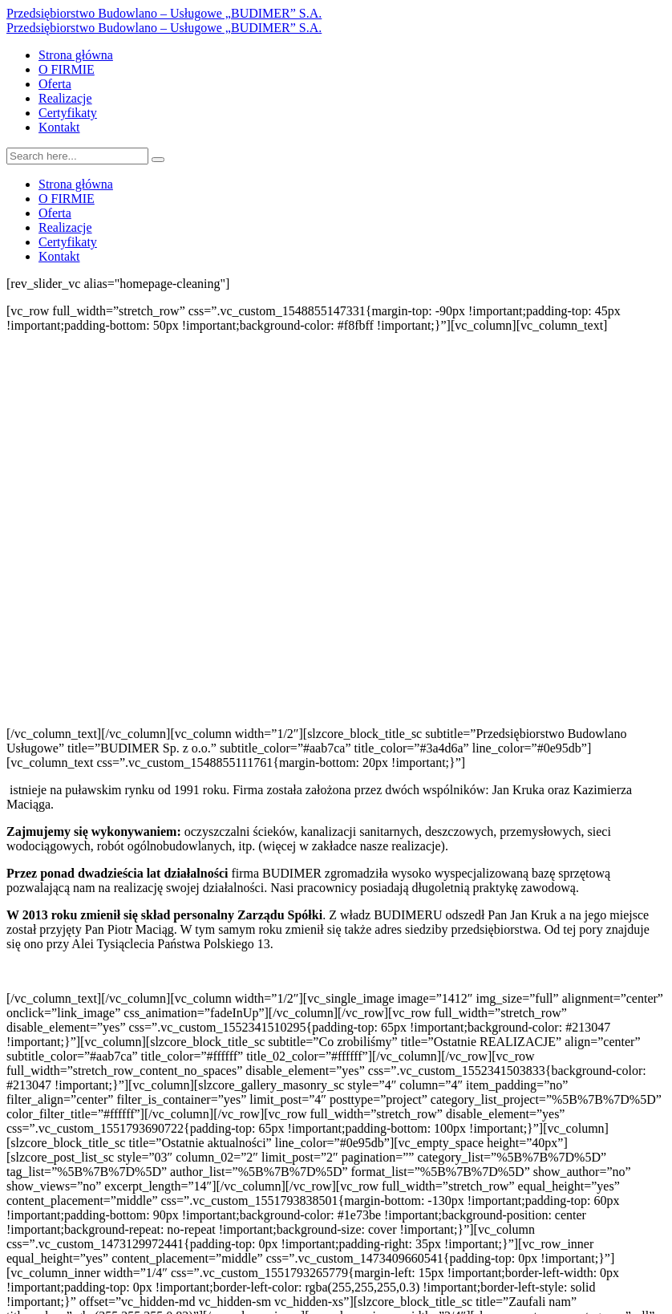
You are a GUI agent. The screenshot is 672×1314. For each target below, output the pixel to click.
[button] (336, 688)
